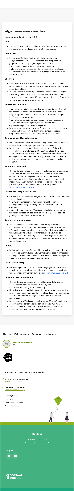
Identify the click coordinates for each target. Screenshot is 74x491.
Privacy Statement (12, 406)
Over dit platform (11, 396)
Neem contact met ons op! (15, 390)
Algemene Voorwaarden (14, 402)
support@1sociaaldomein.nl (21, 187)
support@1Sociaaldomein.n (55, 273)
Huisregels (9, 399)
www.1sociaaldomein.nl (13, 381)
